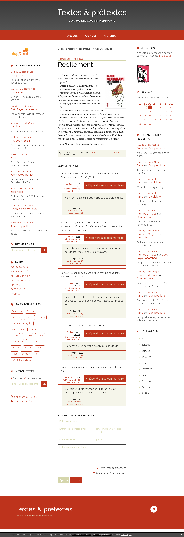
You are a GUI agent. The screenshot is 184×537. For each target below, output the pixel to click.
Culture (96, 153)
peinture (26, 353)
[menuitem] (72, 35)
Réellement (75, 65)
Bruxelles (146, 356)
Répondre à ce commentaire (106, 185)
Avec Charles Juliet (103, 48)
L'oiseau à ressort (66, 48)
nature (32, 329)
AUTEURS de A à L (20, 266)
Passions (117, 153)
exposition (17, 341)
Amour (28, 347)
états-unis (33, 341)
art (36, 353)
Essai (28, 317)
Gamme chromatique (24, 208)
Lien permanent (68, 153)
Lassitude (17, 126)
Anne (78, 237)
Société (145, 393)
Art (142, 338)
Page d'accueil (84, 48)
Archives (91, 35)
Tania (81, 208)
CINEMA (15, 284)
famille (15, 335)
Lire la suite (165, 55)
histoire (16, 347)
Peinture (145, 387)
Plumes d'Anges (147, 213)
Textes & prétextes (92, 12)
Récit (14, 353)
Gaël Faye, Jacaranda (24, 109)
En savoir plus (126, 534)
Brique (15, 157)
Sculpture (17, 311)
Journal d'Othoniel (22, 174)
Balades (145, 344)
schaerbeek (18, 329)
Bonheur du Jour (147, 275)
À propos (110, 35)
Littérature (106, 153)
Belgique (145, 350)
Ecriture (31, 311)
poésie (40, 335)
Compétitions (19, 75)
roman (40, 347)
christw (77, 377)
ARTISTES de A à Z (20, 275)
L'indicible (17, 92)
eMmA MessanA (76, 185)
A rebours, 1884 (20, 140)
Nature (145, 375)
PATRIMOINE (18, 289)
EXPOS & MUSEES (20, 280)
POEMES (15, 293)
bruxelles (40, 317)
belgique (16, 317)
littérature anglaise (21, 359)
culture (27, 335)
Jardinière (17, 191)
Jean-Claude (77, 284)
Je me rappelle (20, 226)
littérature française (22, 323)
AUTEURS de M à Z (21, 271)
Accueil (72, 35)
